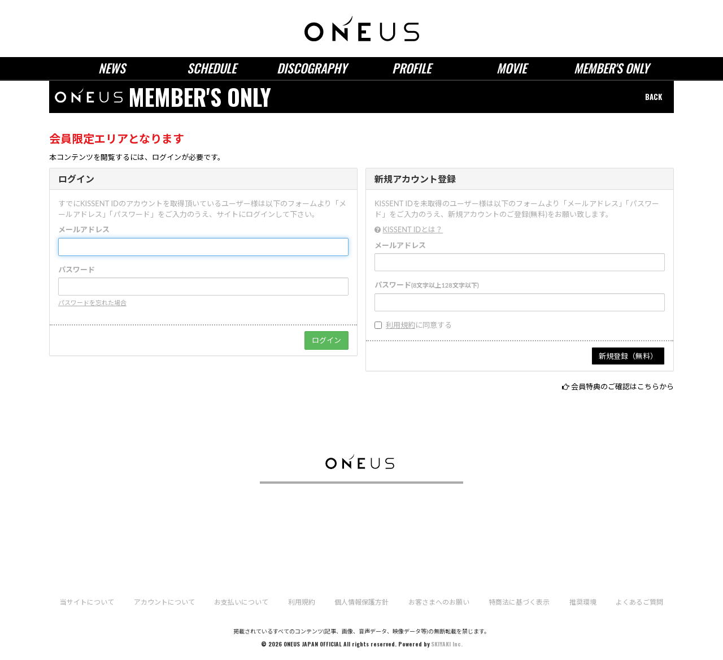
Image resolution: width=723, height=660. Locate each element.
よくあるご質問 (639, 602)
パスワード (76, 269)
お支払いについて (241, 602)
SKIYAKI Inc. (447, 644)
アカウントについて (164, 602)
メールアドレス (84, 229)
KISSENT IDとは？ (412, 229)
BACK (653, 96)
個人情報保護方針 (361, 602)
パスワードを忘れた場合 (92, 302)
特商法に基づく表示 (519, 602)
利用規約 (400, 324)
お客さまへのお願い (438, 602)
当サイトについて (87, 602)
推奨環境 (582, 602)
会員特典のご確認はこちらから (622, 386)
